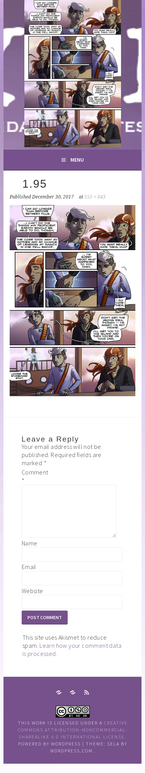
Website (32, 600)
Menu (77, 159)
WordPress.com (71, 760)
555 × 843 (95, 197)
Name (30, 552)
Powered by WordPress (49, 753)
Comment (34, 476)
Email (29, 576)
